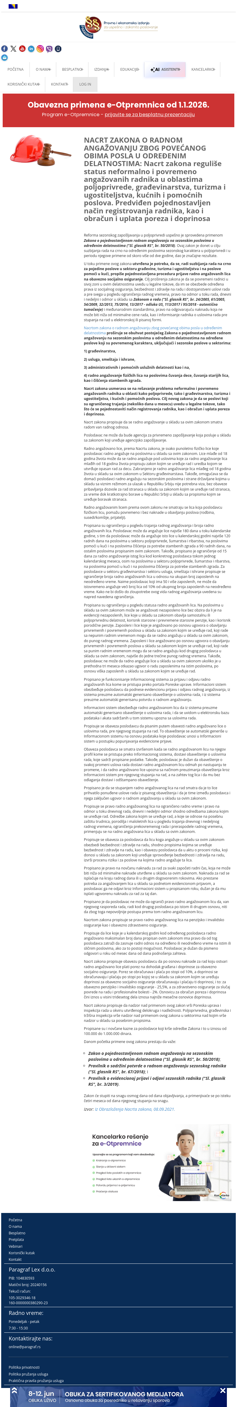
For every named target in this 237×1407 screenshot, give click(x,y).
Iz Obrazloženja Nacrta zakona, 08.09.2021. (135, 1109)
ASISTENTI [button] (164, 69)
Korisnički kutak (22, 1252)
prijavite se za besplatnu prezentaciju (150, 114)
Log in (85, 84)
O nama (43, 69)
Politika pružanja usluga (28, 1374)
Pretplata (16, 1239)
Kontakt (15, 1259)
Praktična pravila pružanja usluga (36, 1380)
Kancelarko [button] (202, 69)
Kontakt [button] (59, 84)
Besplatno (72, 69)
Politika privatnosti (24, 1367)
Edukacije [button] (129, 69)
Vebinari (15, 1246)
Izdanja (101, 69)
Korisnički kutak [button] (23, 84)
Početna (15, 69)
